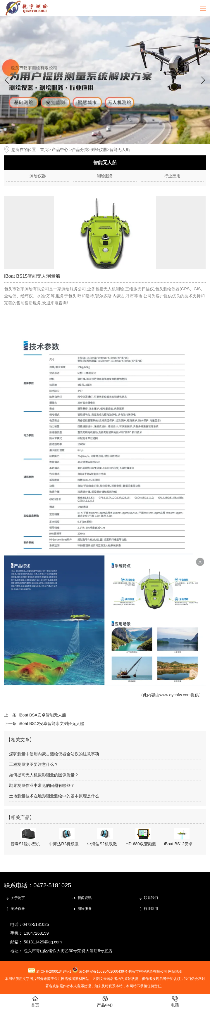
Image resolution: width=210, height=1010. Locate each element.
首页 (44, 149)
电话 (175, 1001)
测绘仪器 (99, 149)
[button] (203, 80)
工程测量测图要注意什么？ (33, 764)
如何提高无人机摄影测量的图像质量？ (44, 775)
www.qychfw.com (175, 695)
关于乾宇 (18, 898)
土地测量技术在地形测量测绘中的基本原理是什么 (54, 796)
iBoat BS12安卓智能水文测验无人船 (51, 723)
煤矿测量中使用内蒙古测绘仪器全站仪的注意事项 (54, 754)
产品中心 (60, 149)
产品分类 (80, 149)
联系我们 (151, 898)
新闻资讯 (85, 898)
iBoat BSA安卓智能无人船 (42, 715)
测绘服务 (105, 175)
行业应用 (172, 175)
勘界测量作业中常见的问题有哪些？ (42, 785)
